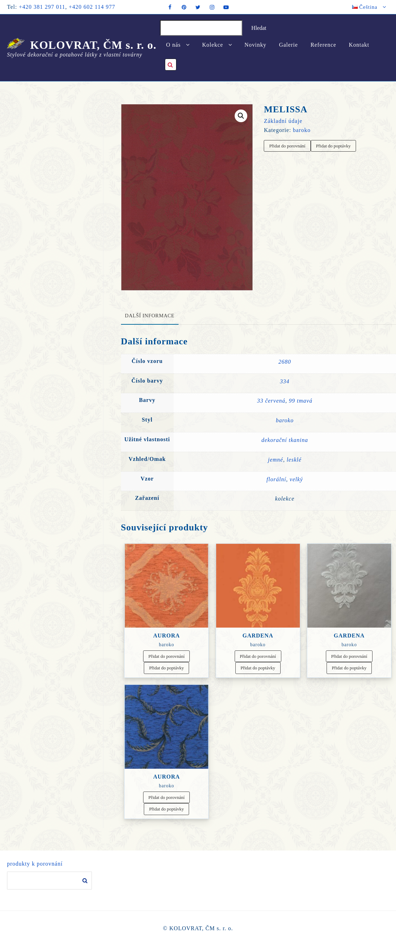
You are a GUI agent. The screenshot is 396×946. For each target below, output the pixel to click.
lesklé (294, 460)
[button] (241, 116)
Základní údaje (283, 121)
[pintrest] (184, 7)
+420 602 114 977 (92, 7)
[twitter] (198, 7)
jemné (275, 460)
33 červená (271, 401)
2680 (284, 362)
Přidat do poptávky (333, 145)
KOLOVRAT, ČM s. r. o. (93, 45)
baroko (301, 130)
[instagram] (212, 7)
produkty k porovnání (35, 864)
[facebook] (170, 7)
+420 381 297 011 (42, 7)
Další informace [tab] (150, 315)
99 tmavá (301, 401)
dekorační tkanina (284, 440)
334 (284, 381)
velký (296, 479)
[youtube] (226, 7)
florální (276, 479)
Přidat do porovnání (287, 145)
